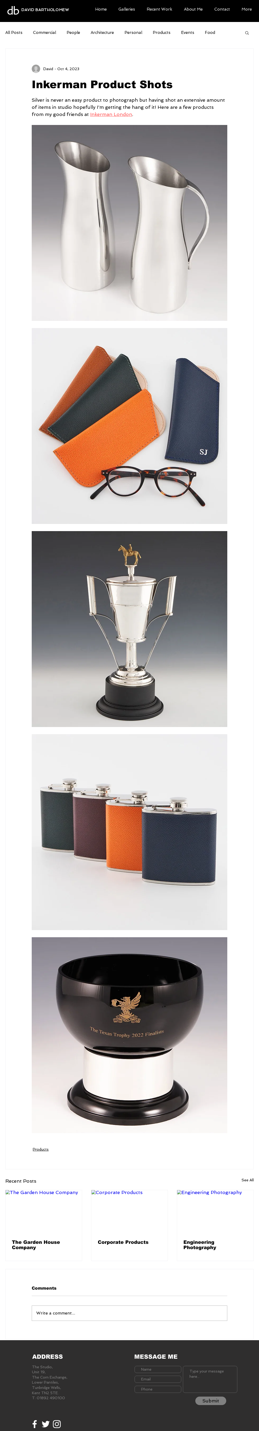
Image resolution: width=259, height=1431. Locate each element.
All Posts (13, 32)
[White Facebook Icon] (34, 1424)
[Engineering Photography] (215, 1211)
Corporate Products (123, 1242)
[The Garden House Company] (44, 1211)
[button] (127, 9)
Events (187, 32)
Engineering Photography (199, 1245)
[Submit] (210, 1401)
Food (210, 32)
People (73, 32)
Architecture (102, 32)
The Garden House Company (36, 1245)
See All (248, 1180)
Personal (133, 32)
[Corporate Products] (129, 1211)
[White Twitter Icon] (45, 1424)
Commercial (44, 32)
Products (161, 32)
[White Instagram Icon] (57, 1424)
